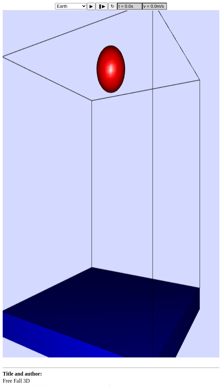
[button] (111, 181)
